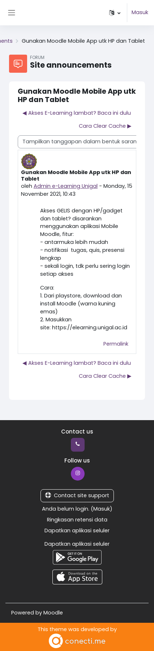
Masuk (140, 12)
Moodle (53, 612)
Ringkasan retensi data (77, 519)
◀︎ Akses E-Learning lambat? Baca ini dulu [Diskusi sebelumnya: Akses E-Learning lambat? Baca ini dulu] (76, 113)
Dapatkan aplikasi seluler (77, 530)
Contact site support (77, 495)
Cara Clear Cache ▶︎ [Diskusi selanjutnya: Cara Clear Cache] (105, 126)
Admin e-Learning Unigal (66, 186)
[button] (114, 12)
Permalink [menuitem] (115, 343)
